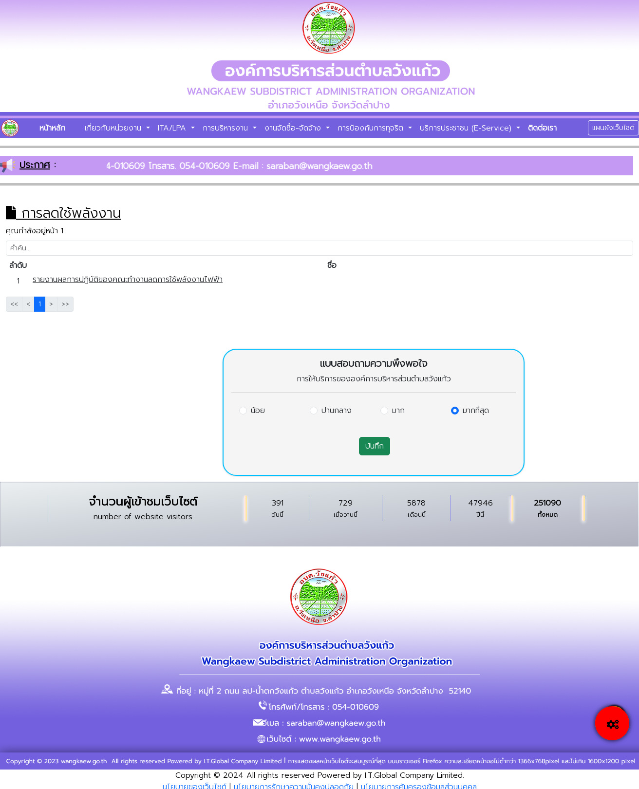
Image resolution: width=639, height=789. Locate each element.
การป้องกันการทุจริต (372, 128)
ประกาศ (34, 164)
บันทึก (374, 446)
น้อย (258, 410)
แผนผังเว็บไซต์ (613, 128)
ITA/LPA (173, 128)
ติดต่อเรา (542, 128)
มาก (398, 410)
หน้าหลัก (52, 128)
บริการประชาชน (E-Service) (467, 128)
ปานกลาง (336, 410)
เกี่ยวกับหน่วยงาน (114, 128)
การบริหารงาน (227, 128)
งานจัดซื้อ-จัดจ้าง (294, 128)
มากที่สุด (476, 410)
